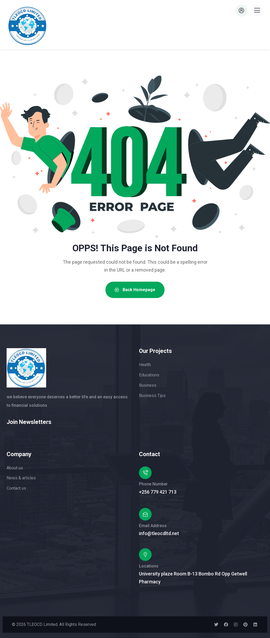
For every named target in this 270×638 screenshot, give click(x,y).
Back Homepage (135, 289)
